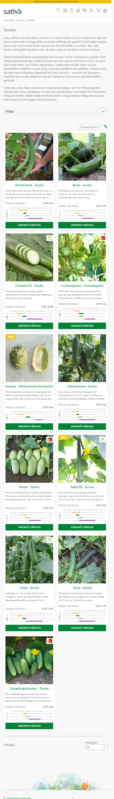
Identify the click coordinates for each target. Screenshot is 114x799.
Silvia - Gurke (29, 593)
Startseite (9, 20)
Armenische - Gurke (29, 189)
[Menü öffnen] (105, 10)
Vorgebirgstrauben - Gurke (29, 694)
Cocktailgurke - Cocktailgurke (82, 289)
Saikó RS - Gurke (82, 493)
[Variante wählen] (29, 229)
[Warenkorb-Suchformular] (58, 10)
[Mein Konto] (91, 10)
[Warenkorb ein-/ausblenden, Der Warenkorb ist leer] (98, 10)
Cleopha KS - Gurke (29, 289)
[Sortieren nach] (90, 130)
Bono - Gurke (82, 189)
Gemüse (20, 20)
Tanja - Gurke (82, 593)
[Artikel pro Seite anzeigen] (96, 752)
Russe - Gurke (29, 493)
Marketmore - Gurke (82, 390)
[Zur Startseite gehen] (15, 10)
